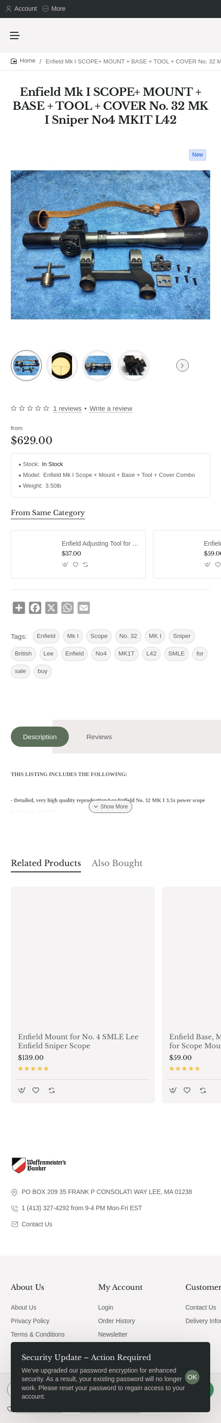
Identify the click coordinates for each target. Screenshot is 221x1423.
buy (43, 671)
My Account (120, 1287)
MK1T (126, 653)
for (199, 653)
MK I (155, 636)
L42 (151, 653)
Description (40, 737)
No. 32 (128, 636)
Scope (99, 636)
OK (192, 1377)
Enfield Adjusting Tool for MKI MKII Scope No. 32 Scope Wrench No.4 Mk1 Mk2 (100, 543)
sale (20, 671)
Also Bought (117, 863)
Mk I (73, 636)
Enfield (46, 636)
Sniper (181, 636)
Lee (49, 653)
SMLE (176, 653)
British (23, 653)
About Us (27, 1287)
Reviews (99, 737)
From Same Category (48, 512)
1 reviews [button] (67, 408)
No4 (101, 653)
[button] (65, 564)
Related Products (46, 863)
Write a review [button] (111, 408)
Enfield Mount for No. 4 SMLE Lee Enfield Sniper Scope (78, 1041)
